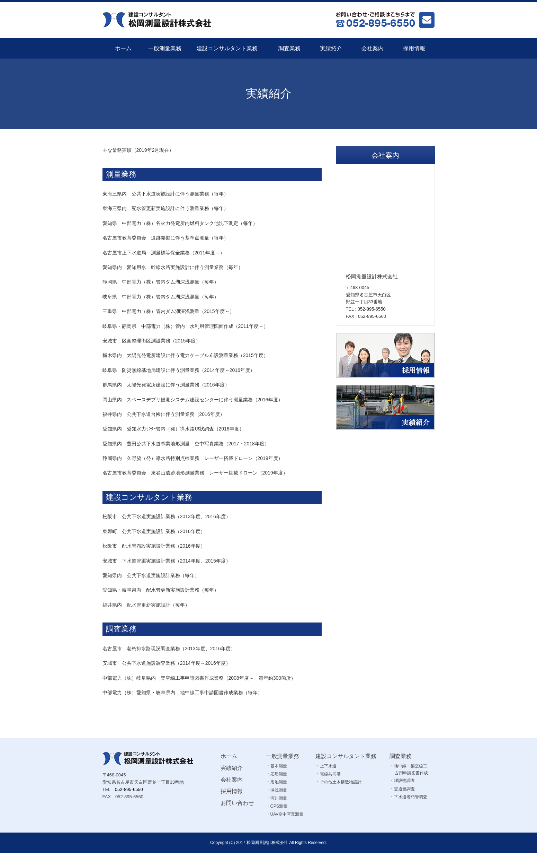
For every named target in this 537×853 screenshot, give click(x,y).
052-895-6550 (372, 309)
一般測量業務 (164, 48)
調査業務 (289, 48)
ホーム (123, 48)
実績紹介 (331, 48)
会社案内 (372, 48)
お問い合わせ (237, 803)
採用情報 (414, 48)
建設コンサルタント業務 (227, 48)
